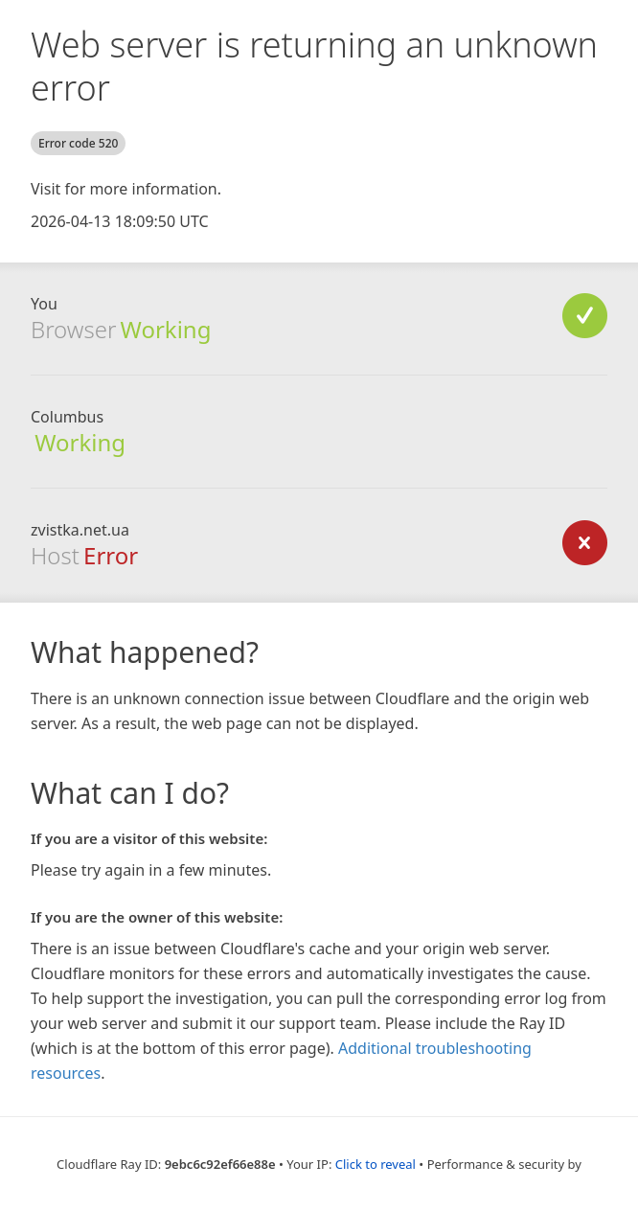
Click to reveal (375, 1164)
